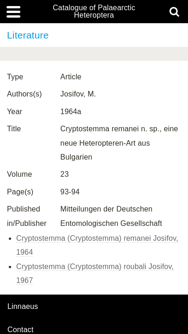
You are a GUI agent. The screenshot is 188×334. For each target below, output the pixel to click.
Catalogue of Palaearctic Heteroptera (94, 11)
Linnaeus (22, 306)
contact (20, 330)
